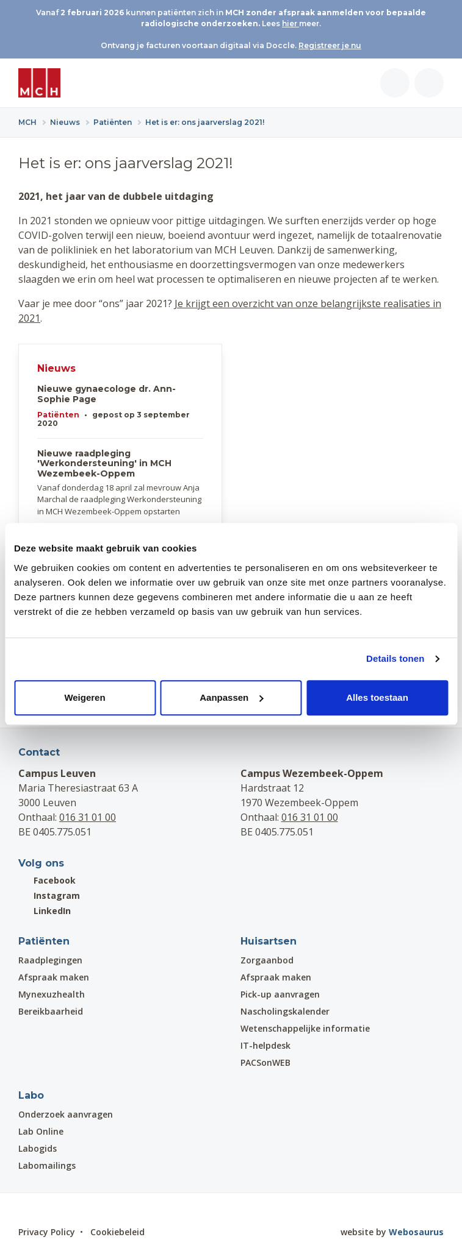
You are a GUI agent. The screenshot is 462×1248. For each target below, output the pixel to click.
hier (290, 23)
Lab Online (40, 1131)
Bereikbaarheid (50, 1011)
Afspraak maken (53, 977)
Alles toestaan (377, 697)
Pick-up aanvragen (280, 994)
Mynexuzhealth (51, 994)
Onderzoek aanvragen (65, 1114)
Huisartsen (268, 941)
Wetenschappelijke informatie (305, 1028)
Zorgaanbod (267, 960)
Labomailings (47, 1165)
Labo (31, 1095)
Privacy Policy (46, 1232)
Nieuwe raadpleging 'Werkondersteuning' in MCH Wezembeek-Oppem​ (104, 463)
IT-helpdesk (265, 1045)
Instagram (49, 895)
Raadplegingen (50, 960)
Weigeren (84, 697)
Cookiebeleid (117, 1232)
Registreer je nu (329, 45)
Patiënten (58, 414)
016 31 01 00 (87, 817)
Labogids (37, 1148)
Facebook (47, 880)
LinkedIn (44, 910)
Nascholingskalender (285, 1011)
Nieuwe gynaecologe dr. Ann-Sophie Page (106, 394)
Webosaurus (416, 1232)
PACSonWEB (265, 1062)
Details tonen (395, 658)
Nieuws (56, 368)
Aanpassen (231, 697)
